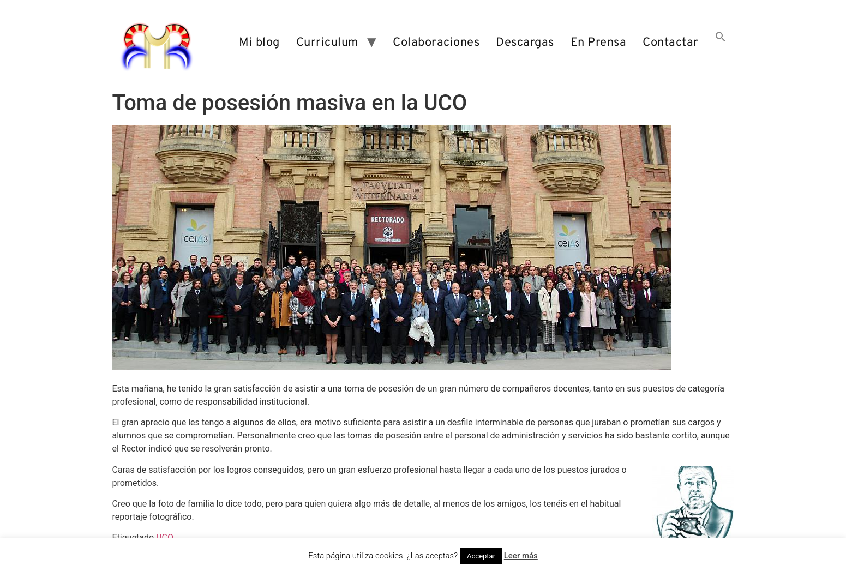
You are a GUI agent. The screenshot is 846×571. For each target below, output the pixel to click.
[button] (720, 43)
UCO (164, 537)
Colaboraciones (436, 42)
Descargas (525, 42)
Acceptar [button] (481, 556)
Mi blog (259, 42)
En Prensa (599, 42)
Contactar (671, 42)
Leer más (521, 556)
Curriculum (327, 42)
